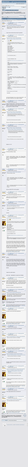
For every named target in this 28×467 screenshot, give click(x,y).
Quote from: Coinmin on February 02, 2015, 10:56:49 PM (14, 399)
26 (7, 17)
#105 (25, 125)
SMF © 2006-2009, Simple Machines (19, 424)
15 (14, 16)
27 (8, 17)
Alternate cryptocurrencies (11, 12)
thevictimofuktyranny (6, 191)
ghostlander (4, 289)
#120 (25, 397)
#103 (25, 101)
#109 (25, 202)
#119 (25, 389)
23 (4, 17)
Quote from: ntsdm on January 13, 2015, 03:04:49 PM (14, 128)
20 (19, 413)
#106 (25, 149)
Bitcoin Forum (4, 12)
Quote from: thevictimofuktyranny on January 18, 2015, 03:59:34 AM (16, 336)
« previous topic (21, 15)
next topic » (25, 16)
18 (17, 16)
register (13, 5)
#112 (25, 278)
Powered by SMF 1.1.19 (10, 424)
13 (12, 16)
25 (6, 17)
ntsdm (3, 22)
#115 (25, 326)
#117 (25, 351)
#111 (25, 254)
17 (16, 16)
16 (15, 16)
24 (5, 17)
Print (25, 17)
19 (18, 16)
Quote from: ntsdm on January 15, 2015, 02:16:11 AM (14, 292)
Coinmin (3, 388)
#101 (25, 23)
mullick (3, 100)
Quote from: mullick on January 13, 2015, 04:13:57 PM (14, 127)
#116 (25, 334)
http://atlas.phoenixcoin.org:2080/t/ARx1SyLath (17, 60)
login (10, 5)
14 (13, 16)
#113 (25, 290)
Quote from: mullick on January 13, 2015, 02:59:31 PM (14, 25)
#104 (25, 109)
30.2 (5, 8)
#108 (25, 192)
